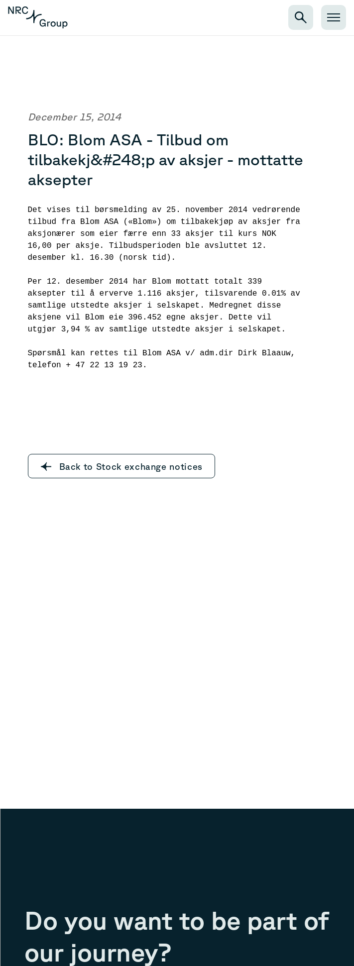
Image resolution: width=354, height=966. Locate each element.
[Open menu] (333, 17)
